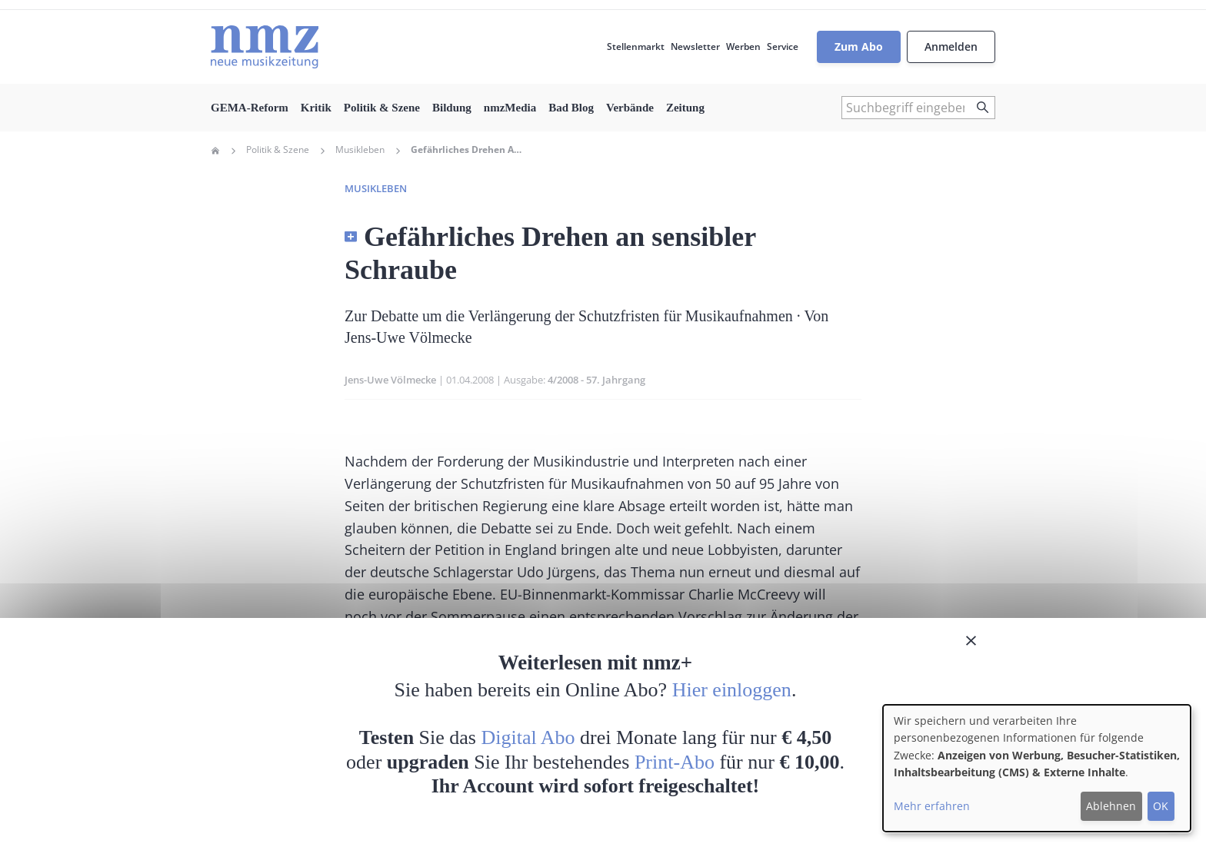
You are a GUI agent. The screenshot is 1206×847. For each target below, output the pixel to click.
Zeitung (685, 107)
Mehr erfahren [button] (932, 806)
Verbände (630, 107)
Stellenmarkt (636, 46)
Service (782, 46)
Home (215, 150)
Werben (743, 46)
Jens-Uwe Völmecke (390, 380)
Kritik (316, 107)
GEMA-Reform (249, 107)
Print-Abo (675, 762)
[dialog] (1037, 768)
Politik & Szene (382, 107)
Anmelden (951, 46)
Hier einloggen (731, 690)
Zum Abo (859, 46)
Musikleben (360, 150)
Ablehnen (1111, 806)
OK (1160, 806)
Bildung (451, 107)
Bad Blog (571, 107)
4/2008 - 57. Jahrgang (596, 380)
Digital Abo (528, 737)
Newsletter (695, 46)
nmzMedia (510, 107)
